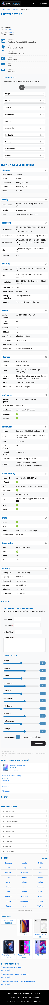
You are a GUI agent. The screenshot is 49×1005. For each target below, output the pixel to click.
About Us (17, 994)
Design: (6, 660)
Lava (24, 906)
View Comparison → (7, 970)
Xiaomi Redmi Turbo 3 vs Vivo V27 (16, 975)
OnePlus (24, 896)
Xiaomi (24, 892)
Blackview (40, 887)
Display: (6, 668)
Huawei (25, 760)
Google (8, 901)
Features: (7, 691)
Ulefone (40, 906)
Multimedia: (8, 683)
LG (40, 868)
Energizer (8, 896)
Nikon (24, 882)
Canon (8, 882)
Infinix (40, 901)
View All (45, 858)
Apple (24, 863)
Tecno (8, 906)
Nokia (40, 863)
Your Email (8, 626)
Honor (8, 887)
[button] (34, 3)
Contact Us (27, 994)
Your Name (8, 619)
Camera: (6, 676)
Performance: (8, 721)
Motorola (8, 872)
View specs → (15, 770)
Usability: (7, 713)
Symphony (24, 901)
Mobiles (11, 32)
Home (9, 994)
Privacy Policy (15, 997)
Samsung (8, 863)
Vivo (8, 892)
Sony (24, 868)
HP (40, 872)
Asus (24, 887)
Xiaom (40, 896)
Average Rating (9, 737)
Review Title (8, 632)
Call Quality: (8, 706)
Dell (8, 877)
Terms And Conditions (31, 997)
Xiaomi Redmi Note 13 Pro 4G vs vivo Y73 (19, 982)
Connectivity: (8, 698)
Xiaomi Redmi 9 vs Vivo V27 (13, 968)
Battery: (6, 729)
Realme (40, 892)
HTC (8, 868)
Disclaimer (38, 994)
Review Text (8, 637)
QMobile (24, 872)
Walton (40, 882)
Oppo (40, 877)
